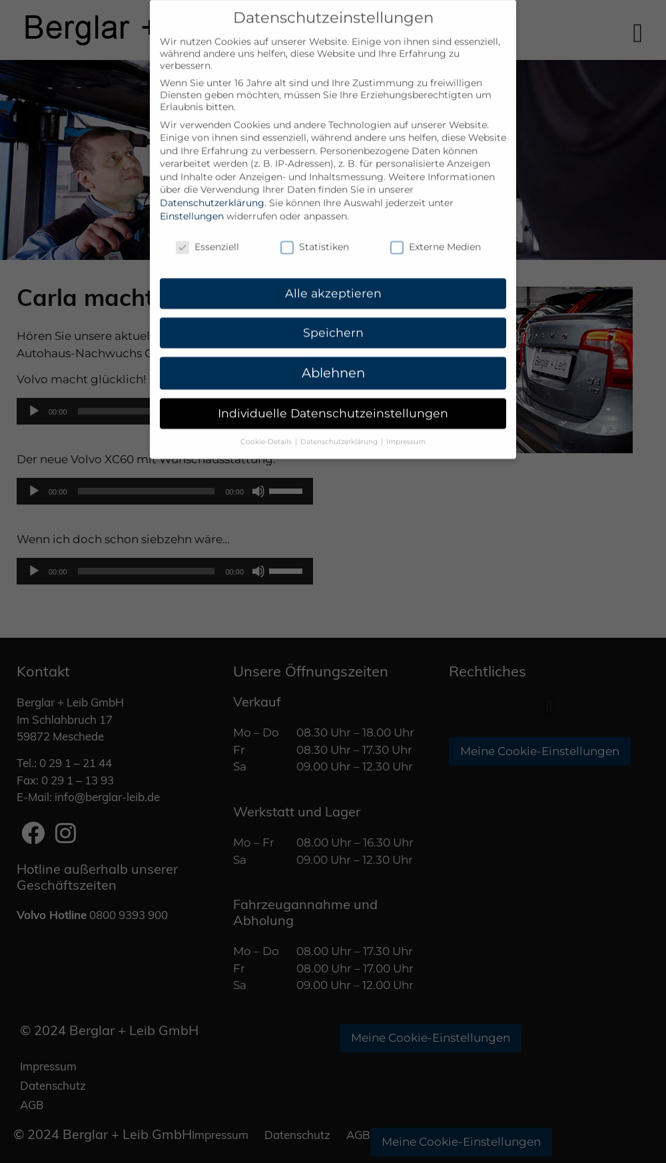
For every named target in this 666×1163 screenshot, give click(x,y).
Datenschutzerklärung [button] (340, 418)
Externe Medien (435, 223)
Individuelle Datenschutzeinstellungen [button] (333, 390)
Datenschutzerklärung (212, 179)
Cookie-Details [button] (267, 418)
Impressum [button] (406, 418)
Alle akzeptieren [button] (333, 270)
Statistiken (314, 223)
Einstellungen (192, 193)
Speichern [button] (333, 309)
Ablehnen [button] (333, 349)
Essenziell (207, 223)
